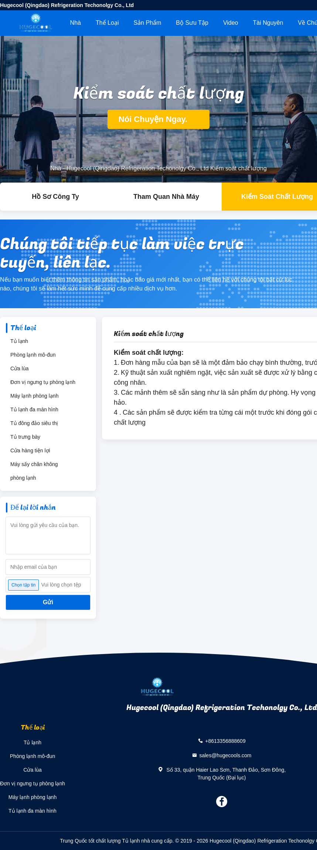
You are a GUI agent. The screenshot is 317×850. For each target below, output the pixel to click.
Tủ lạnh (19, 341)
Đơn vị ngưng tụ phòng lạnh (42, 382)
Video (230, 23)
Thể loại (107, 23)
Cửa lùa (19, 368)
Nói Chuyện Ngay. (159, 119)
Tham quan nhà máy (166, 196)
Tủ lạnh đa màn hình (34, 409)
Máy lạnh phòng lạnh (34, 396)
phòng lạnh (23, 478)
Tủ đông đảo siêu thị (34, 423)
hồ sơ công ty (55, 196)
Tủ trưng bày (25, 437)
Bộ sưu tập (192, 23)
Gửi (48, 602)
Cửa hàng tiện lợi (30, 450)
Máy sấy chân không (34, 464)
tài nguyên (268, 23)
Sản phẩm (147, 23)
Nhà (75, 23)
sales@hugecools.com (225, 755)
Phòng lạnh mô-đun (32, 355)
